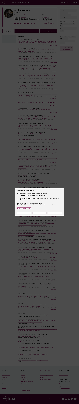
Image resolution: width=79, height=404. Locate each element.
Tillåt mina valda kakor (39, 213)
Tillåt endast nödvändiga (24, 213)
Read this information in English (24, 208)
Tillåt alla (55, 213)
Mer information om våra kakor (24, 207)
